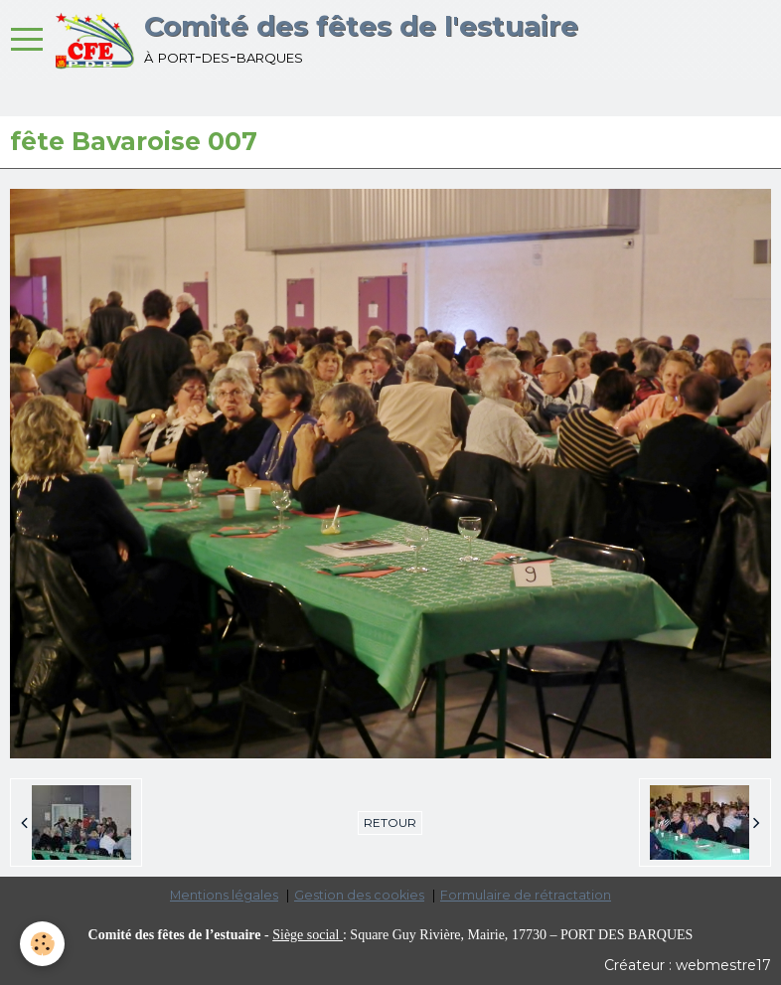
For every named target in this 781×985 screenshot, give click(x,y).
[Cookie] (42, 943)
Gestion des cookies (359, 895)
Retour (390, 822)
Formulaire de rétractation (525, 895)
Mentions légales (224, 895)
